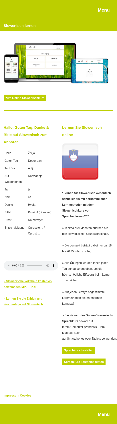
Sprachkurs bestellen (78, 350)
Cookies (25, 395)
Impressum (11, 395)
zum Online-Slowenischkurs (24, 97)
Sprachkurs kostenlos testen (84, 361)
